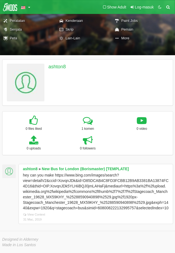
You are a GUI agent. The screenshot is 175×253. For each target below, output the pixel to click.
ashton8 (57, 66)
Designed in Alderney (20, 239)
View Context (34, 214)
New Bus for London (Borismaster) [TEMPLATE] (85, 169)
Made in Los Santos (19, 245)
